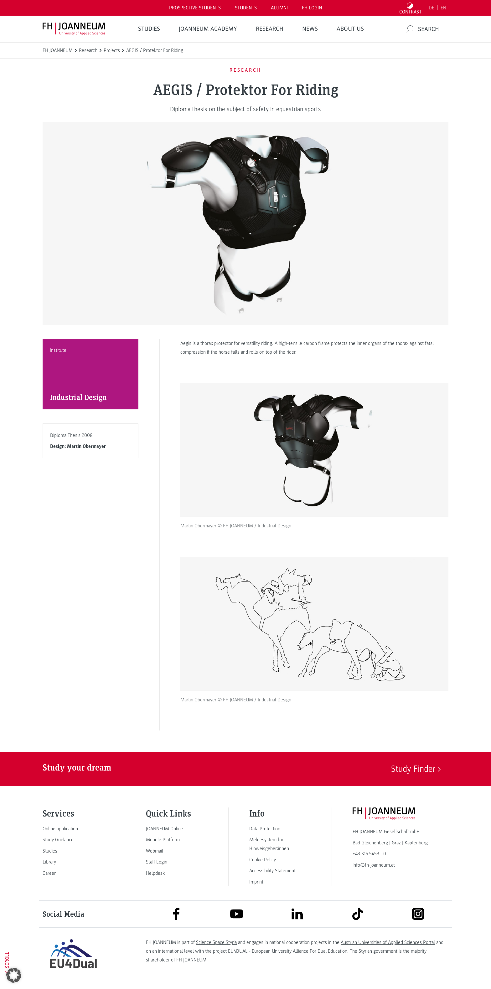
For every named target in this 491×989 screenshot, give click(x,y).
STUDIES (149, 29)
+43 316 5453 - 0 (369, 854)
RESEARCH (269, 29)
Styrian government (378, 951)
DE (431, 8)
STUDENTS (246, 8)
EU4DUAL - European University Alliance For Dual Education (287, 951)
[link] (73, 828)
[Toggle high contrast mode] (410, 8)
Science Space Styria (216, 942)
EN (443, 8)
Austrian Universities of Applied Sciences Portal (388, 942)
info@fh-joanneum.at (374, 865)
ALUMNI (279, 8)
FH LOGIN (312, 8)
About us (350, 29)
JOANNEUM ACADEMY (208, 29)
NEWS (310, 29)
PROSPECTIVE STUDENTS (195, 8)
